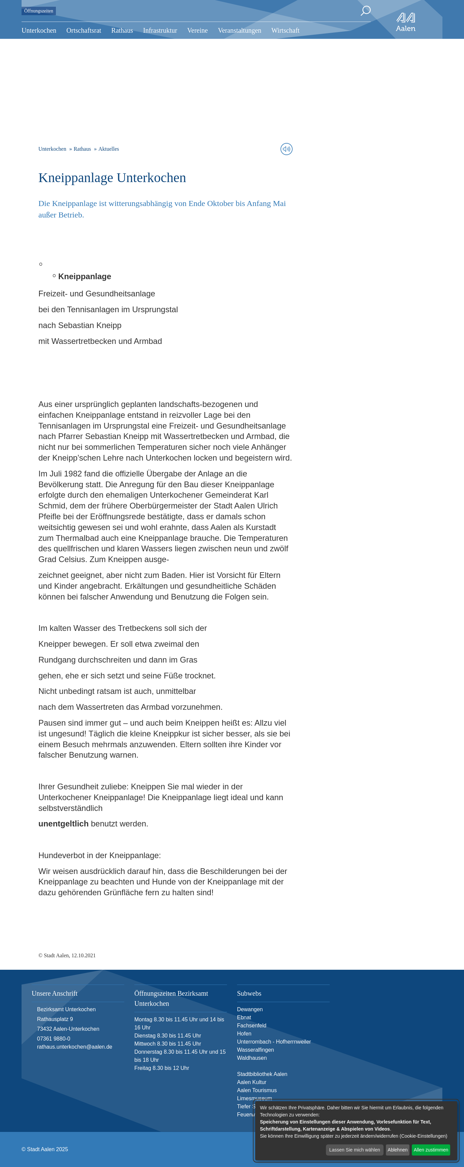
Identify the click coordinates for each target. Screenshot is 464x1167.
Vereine (197, 30)
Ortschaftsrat (83, 30)
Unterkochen (39, 30)
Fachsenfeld (251, 1025)
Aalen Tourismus (257, 1090)
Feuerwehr (250, 1114)
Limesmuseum (254, 1098)
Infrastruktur (160, 30)
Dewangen (250, 1009)
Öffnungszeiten (38, 10)
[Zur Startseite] (406, 22)
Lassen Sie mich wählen (354, 1150)
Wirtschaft (285, 30)
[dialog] (356, 1130)
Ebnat (244, 1017)
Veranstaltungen (239, 30)
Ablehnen (397, 1150)
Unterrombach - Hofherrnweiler (274, 1042)
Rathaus (122, 30)
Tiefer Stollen (253, 1106)
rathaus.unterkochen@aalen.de (74, 1047)
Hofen (244, 1034)
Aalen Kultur (251, 1082)
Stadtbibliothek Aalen (262, 1074)
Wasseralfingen (255, 1050)
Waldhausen (252, 1058)
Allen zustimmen (431, 1150)
